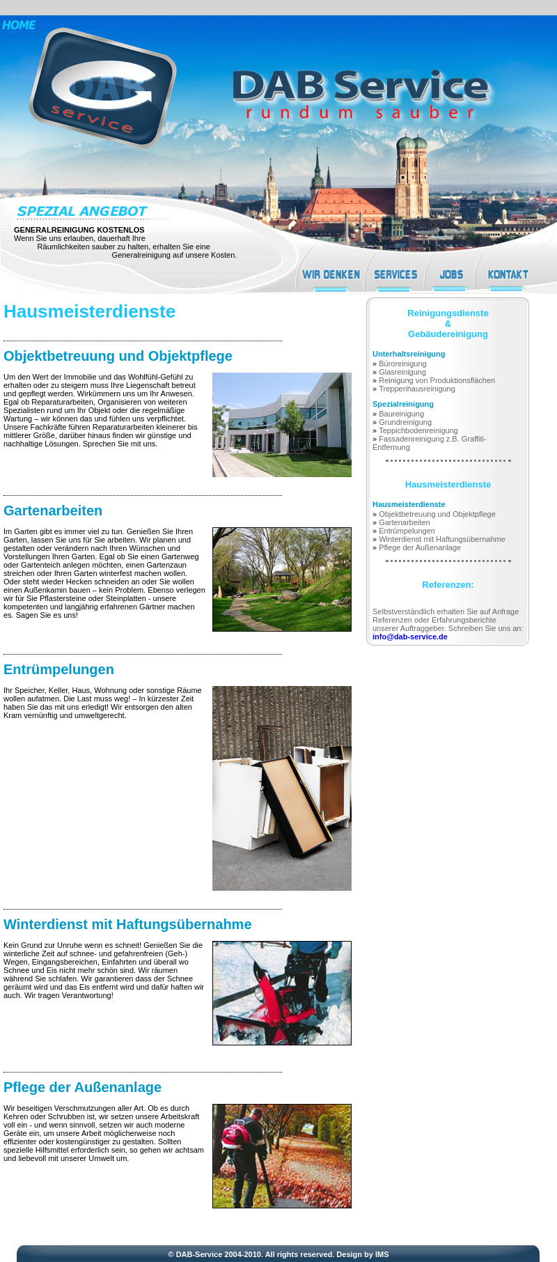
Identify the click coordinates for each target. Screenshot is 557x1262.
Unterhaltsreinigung (409, 354)
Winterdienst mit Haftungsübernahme (127, 924)
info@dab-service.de (410, 636)
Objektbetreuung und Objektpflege (118, 356)
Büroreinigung (403, 363)
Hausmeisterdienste (409, 504)
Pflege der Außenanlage (82, 1087)
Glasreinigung (402, 372)
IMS (382, 1254)
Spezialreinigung (403, 404)
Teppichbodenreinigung (418, 430)
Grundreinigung (405, 422)
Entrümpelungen (58, 669)
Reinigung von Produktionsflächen (437, 380)
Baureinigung (401, 414)
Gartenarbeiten (52, 510)
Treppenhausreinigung (417, 388)
